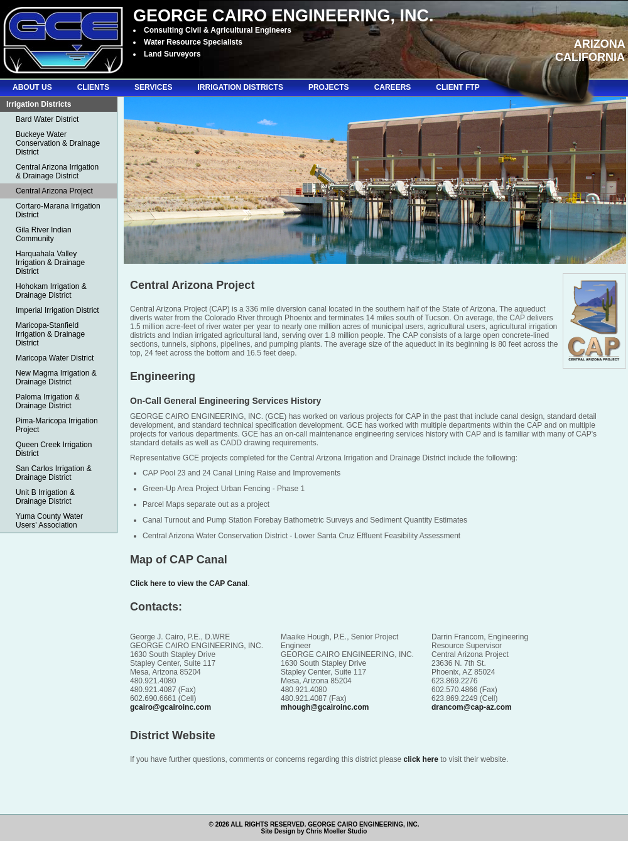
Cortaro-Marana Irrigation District (58, 210)
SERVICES (153, 87)
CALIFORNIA (590, 57)
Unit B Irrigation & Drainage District (45, 497)
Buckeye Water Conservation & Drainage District (58, 143)
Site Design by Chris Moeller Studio (314, 831)
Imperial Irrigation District (57, 310)
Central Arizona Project (54, 191)
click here (421, 759)
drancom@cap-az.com (471, 707)
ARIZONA (599, 44)
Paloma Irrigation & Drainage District (48, 401)
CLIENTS (93, 87)
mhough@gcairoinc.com (325, 707)
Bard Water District (47, 119)
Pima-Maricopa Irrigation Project (57, 425)
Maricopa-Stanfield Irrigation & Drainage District (50, 334)
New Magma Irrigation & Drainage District (56, 377)
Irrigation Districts (38, 104)
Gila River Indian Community (44, 234)
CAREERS (392, 87)
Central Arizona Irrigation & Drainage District (57, 171)
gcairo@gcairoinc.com (170, 707)
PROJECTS (328, 87)
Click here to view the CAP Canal (188, 583)
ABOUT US (32, 87)
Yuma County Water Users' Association (49, 520)
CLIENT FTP (457, 87)
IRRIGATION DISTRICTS (240, 87)
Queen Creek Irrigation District (54, 449)
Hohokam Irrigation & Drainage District (51, 291)
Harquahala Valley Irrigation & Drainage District (50, 262)
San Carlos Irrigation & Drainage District (54, 473)
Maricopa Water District (55, 358)
